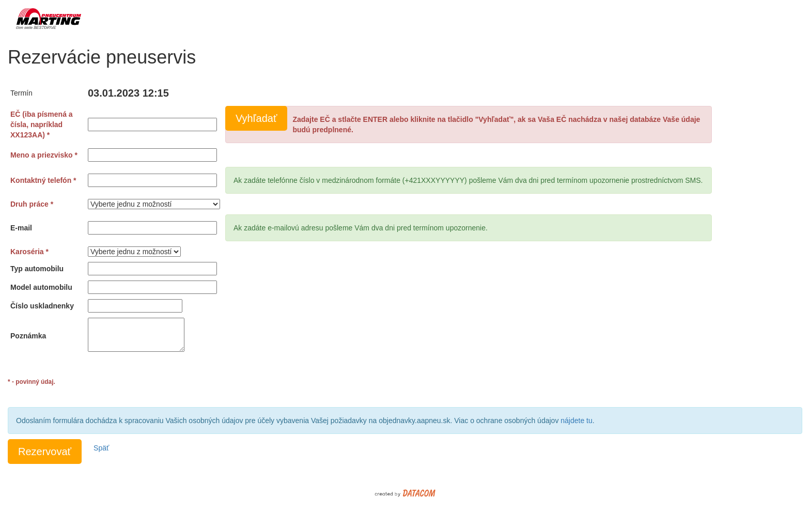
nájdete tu (576, 420)
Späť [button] (101, 448)
